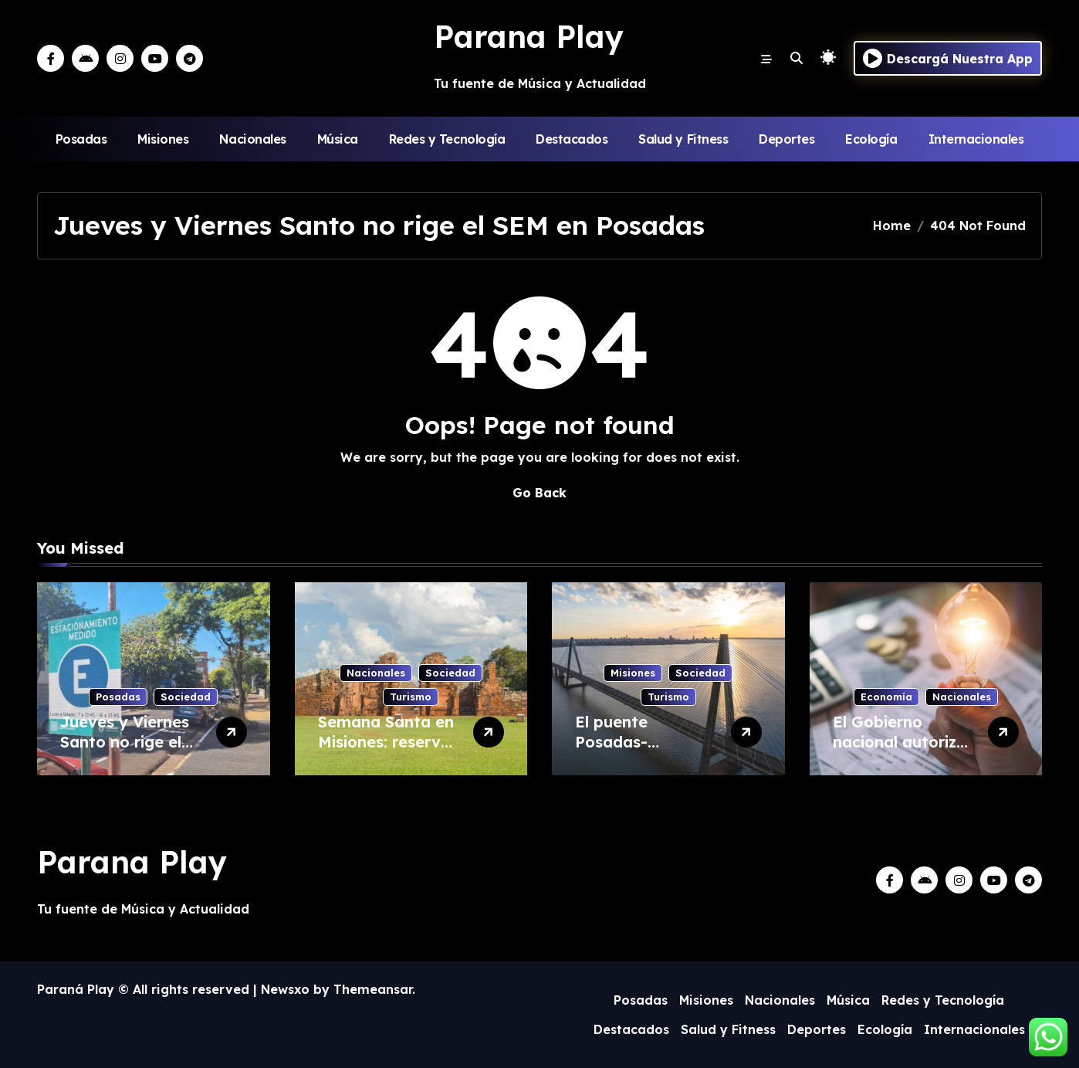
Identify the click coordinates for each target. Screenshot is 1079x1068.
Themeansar (372, 989)
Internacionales (976, 139)
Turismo (410, 696)
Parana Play (529, 36)
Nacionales (252, 139)
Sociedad (186, 696)
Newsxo (285, 989)
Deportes (786, 139)
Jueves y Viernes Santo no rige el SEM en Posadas (124, 741)
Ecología (871, 139)
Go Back (539, 492)
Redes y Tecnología (447, 139)
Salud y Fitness (683, 139)
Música (337, 139)
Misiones (162, 139)
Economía (886, 696)
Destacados (571, 139)
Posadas (81, 139)
